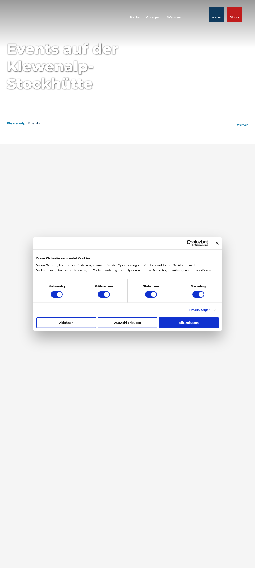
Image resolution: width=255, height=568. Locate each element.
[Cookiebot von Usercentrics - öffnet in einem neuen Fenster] (189, 243)
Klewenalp (16, 123)
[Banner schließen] (217, 243)
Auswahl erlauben (127, 322)
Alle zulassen (189, 322)
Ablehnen (66, 322)
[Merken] (242, 123)
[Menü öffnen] (216, 14)
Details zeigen (200, 310)
